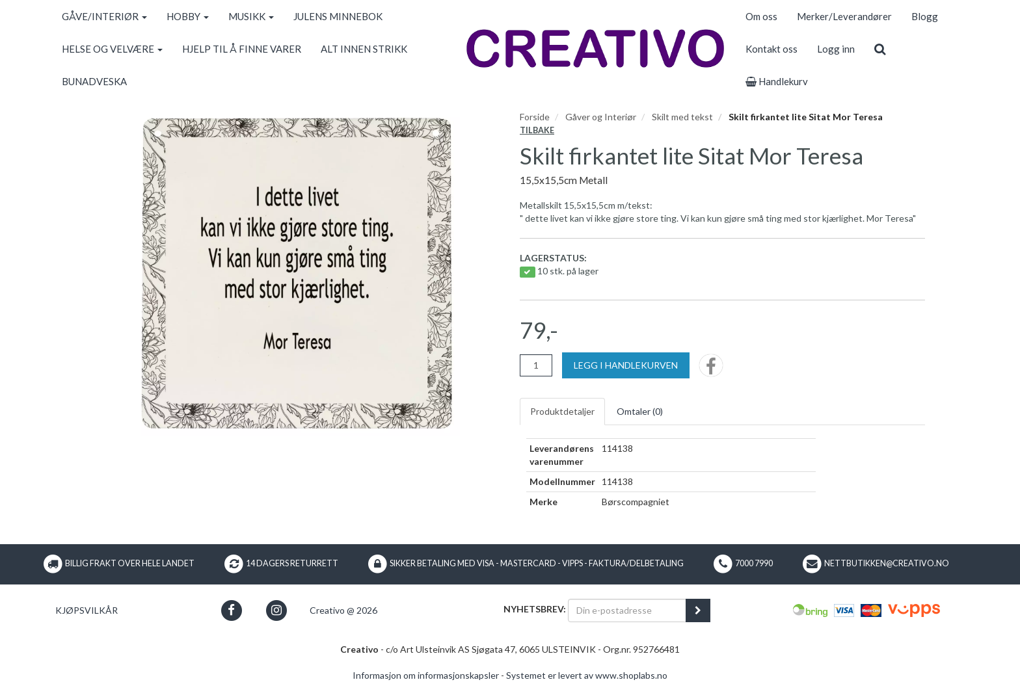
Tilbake (537, 130)
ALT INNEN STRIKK (364, 49)
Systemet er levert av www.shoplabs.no (586, 675)
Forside (535, 116)
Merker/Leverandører (844, 16)
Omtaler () (640, 411)
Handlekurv (776, 81)
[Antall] (536, 365)
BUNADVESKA (94, 81)
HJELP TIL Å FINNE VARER (241, 49)
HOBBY (188, 16)
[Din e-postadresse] (627, 610)
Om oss (761, 16)
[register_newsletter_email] (698, 610)
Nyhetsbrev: (534, 608)
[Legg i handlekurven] (626, 365)
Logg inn (836, 49)
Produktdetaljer (562, 411)
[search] (880, 49)
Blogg (924, 16)
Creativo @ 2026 (343, 610)
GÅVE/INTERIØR (104, 16)
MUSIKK (251, 16)
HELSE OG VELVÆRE (112, 49)
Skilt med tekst (682, 116)
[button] (231, 610)
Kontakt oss (771, 49)
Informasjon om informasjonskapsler (426, 675)
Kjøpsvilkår (86, 610)
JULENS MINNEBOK (337, 16)
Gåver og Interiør (600, 116)
